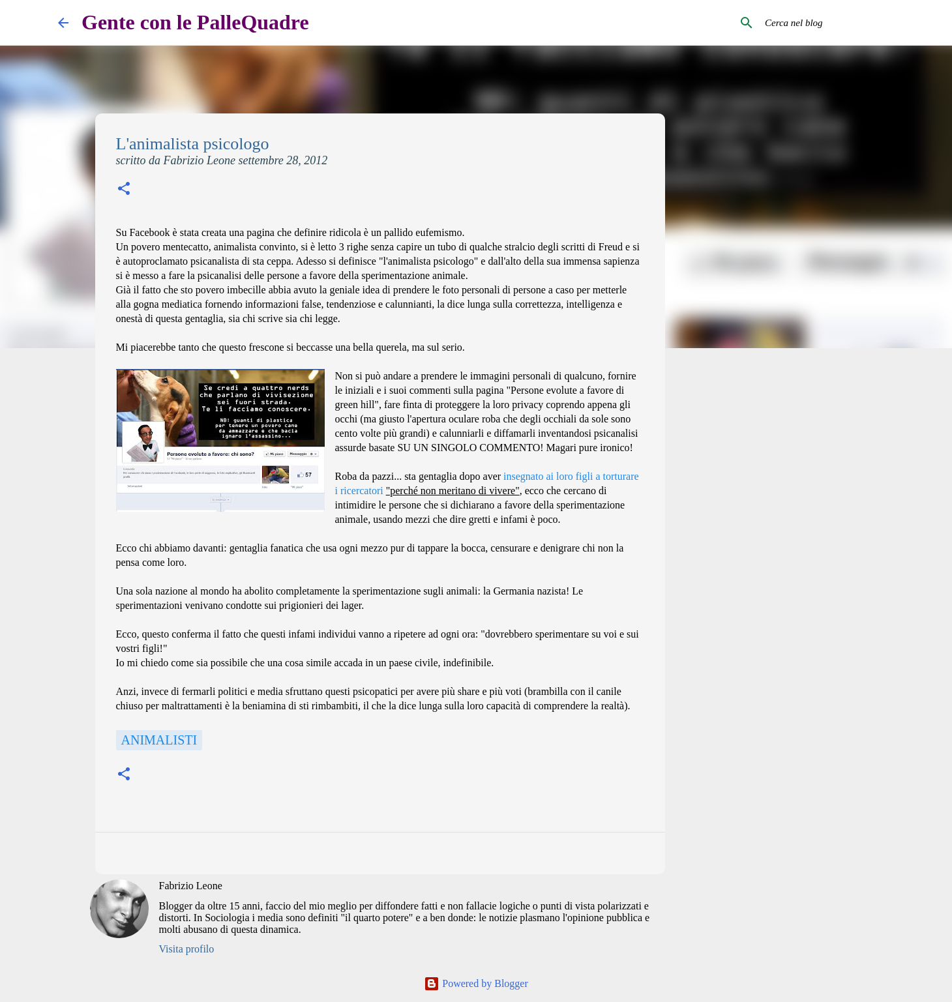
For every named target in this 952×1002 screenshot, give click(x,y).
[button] (124, 190)
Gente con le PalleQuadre (195, 22)
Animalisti (159, 740)
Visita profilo (187, 948)
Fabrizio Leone (190, 885)
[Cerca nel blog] (828, 22)
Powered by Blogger (476, 983)
